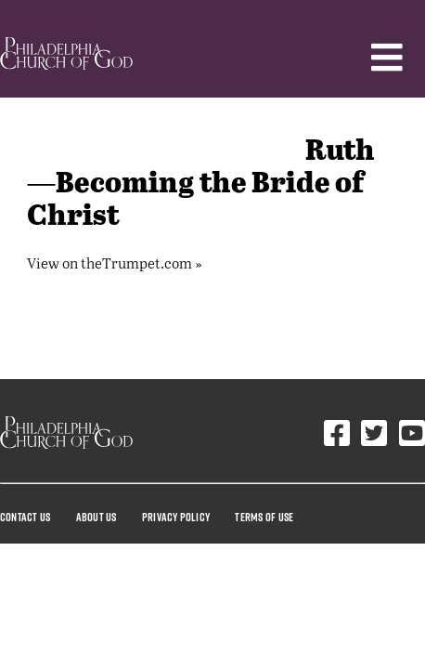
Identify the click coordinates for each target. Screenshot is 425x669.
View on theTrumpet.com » (114, 262)
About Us (96, 516)
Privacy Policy (176, 516)
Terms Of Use (264, 516)
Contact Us (25, 516)
